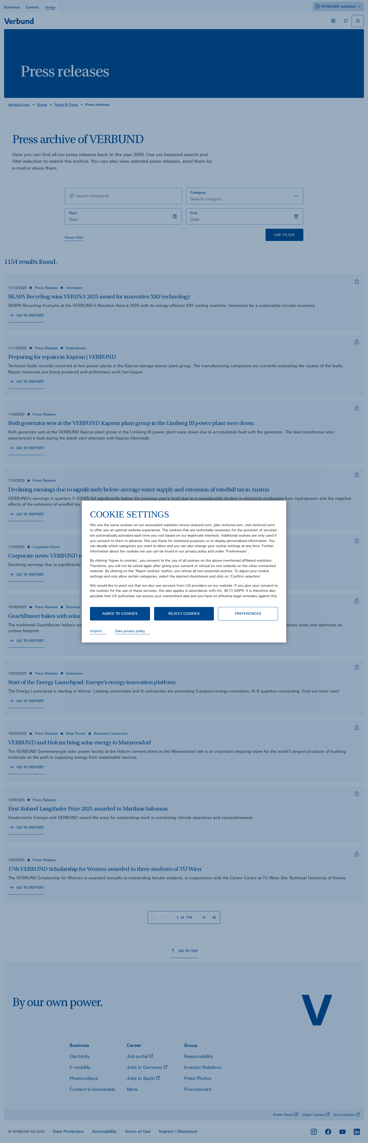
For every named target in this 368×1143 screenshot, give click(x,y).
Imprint (96, 631)
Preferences (248, 613)
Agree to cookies (119, 613)
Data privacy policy (130, 631)
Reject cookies (184, 613)
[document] (184, 558)
